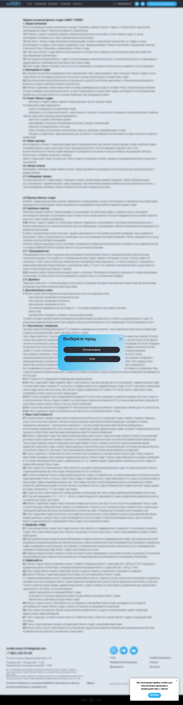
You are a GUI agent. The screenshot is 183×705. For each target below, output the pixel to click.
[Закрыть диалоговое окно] (178, 4)
